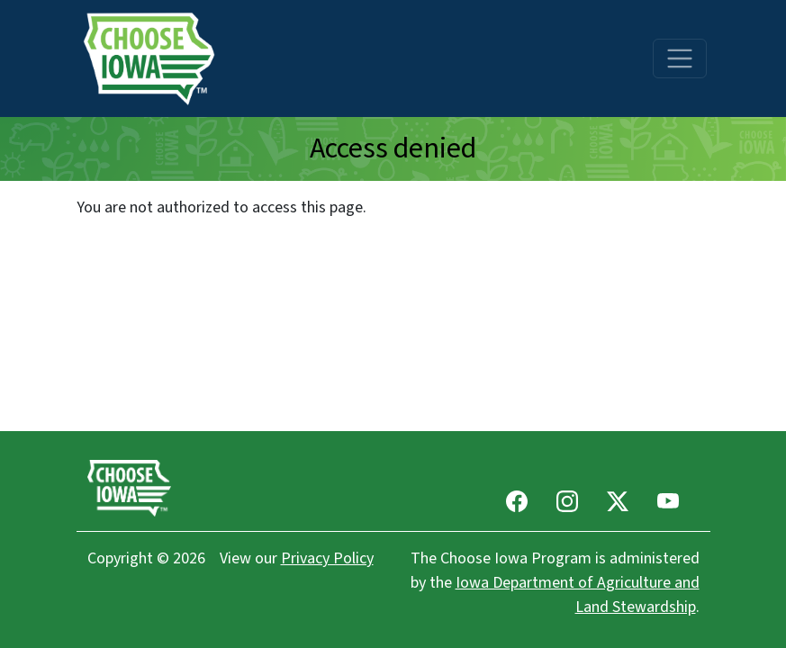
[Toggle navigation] (680, 58)
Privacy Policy (327, 558)
